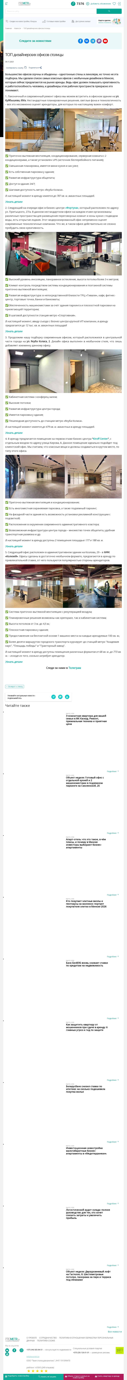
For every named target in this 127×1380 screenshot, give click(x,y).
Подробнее (113, 771)
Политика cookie (46, 1340)
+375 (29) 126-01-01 (91, 1352)
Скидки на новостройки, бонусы (23, 21)
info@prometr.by (33, 1356)
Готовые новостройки (56, 21)
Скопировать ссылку (16, 68)
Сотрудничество (48, 1337)
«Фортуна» (71, 207)
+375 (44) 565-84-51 (49, 1350)
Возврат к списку (15, 686)
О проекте (32, 1337)
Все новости (115, 1331)
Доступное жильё (82, 21)
